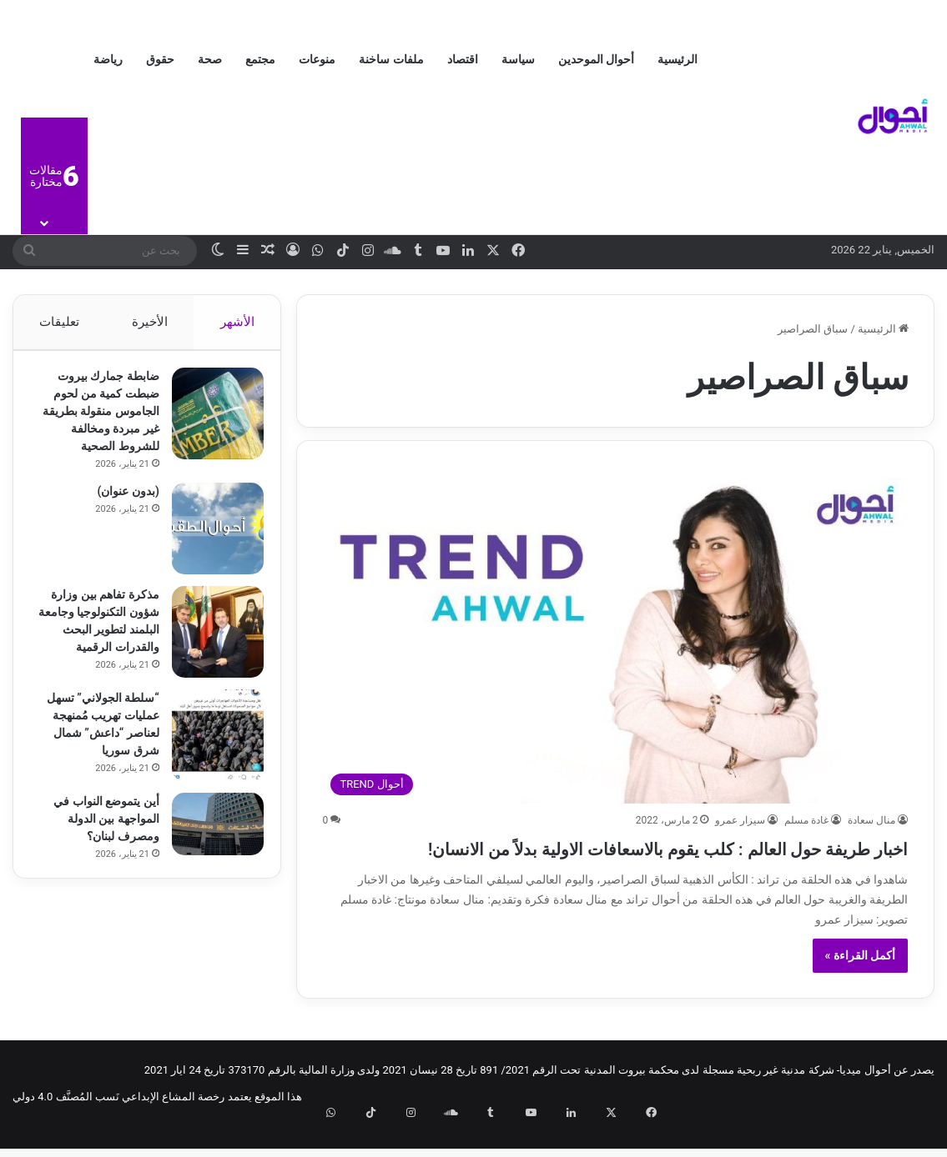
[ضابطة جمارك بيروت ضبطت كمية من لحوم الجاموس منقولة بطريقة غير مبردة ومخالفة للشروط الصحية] (209, 422)
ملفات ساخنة (391, 59)
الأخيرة (150, 321)
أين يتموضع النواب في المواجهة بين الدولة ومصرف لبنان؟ (97, 868)
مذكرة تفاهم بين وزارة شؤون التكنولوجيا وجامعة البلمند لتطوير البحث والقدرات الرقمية (96, 655)
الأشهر (237, 321)
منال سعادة (871, 820)
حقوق (160, 59)
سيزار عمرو (740, 820)
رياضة (108, 59)
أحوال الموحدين (596, 59)
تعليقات (59, 321)
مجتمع (260, 59)
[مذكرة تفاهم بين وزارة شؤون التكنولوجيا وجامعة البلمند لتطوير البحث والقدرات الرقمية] (209, 658)
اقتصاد (462, 59)
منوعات (317, 59)
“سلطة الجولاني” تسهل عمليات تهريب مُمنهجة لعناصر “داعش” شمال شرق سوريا (101, 770)
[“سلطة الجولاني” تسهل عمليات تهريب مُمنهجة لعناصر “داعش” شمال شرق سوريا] (209, 773)
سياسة (518, 59)
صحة (210, 59)
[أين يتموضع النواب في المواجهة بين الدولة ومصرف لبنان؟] (209, 873)
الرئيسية (677, 59)
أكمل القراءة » (860, 985)
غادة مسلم (806, 820)
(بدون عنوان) (120, 516)
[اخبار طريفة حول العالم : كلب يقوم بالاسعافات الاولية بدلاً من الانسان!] (615, 635)
